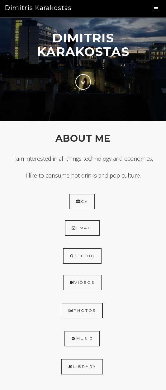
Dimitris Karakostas (38, 8)
